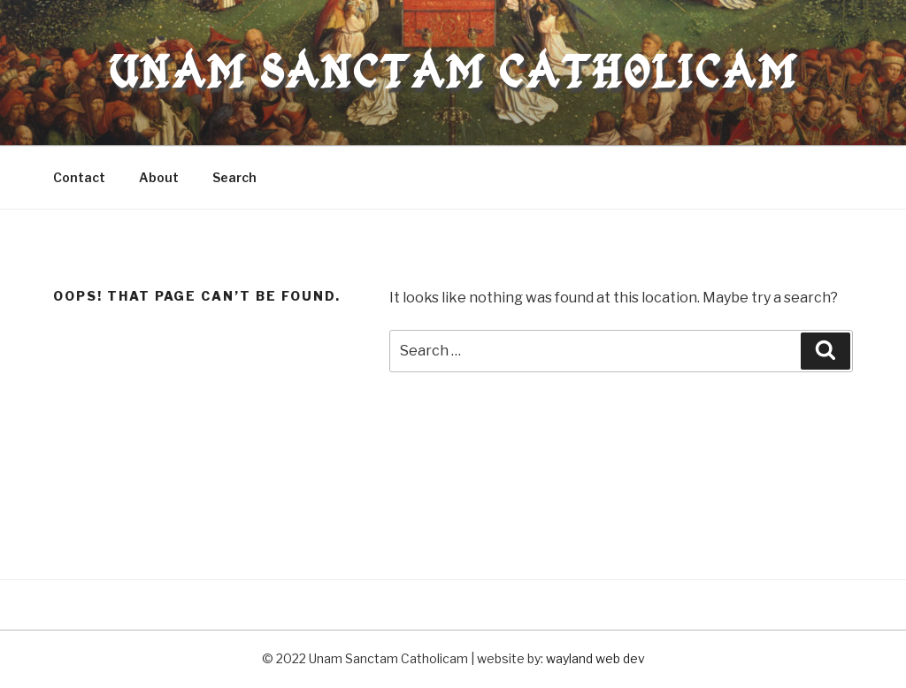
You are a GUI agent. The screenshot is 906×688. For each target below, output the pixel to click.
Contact (79, 177)
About (159, 177)
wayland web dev (595, 658)
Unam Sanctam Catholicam (453, 72)
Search (234, 177)
